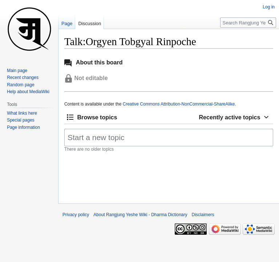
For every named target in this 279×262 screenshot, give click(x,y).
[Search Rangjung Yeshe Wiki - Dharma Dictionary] (248, 22)
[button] (92, 117)
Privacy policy (75, 214)
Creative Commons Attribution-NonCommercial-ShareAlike (179, 104)
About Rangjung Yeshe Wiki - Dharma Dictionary (140, 214)
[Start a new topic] (168, 137)
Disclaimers (203, 214)
